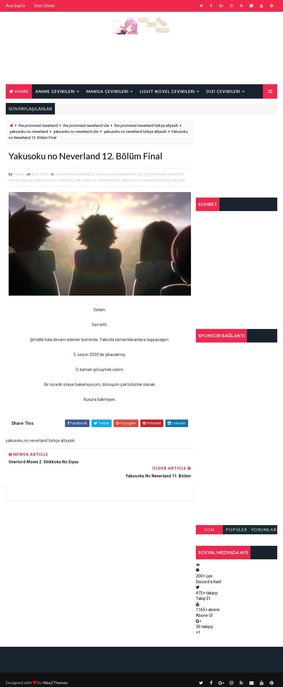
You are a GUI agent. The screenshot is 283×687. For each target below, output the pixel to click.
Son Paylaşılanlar (209, 530)
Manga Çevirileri (107, 91)
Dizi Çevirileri (223, 91)
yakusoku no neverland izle (75, 131)
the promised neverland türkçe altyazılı (146, 125)
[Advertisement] (141, 64)
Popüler (236, 529)
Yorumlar (264, 529)
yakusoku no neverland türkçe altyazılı (135, 131)
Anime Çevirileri (55, 91)
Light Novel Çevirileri (167, 91)
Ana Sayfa (15, 5)
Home (21, 91)
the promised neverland (38, 125)
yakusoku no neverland (29, 131)
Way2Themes (55, 676)
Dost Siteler (44, 5)
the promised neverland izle (86, 125)
